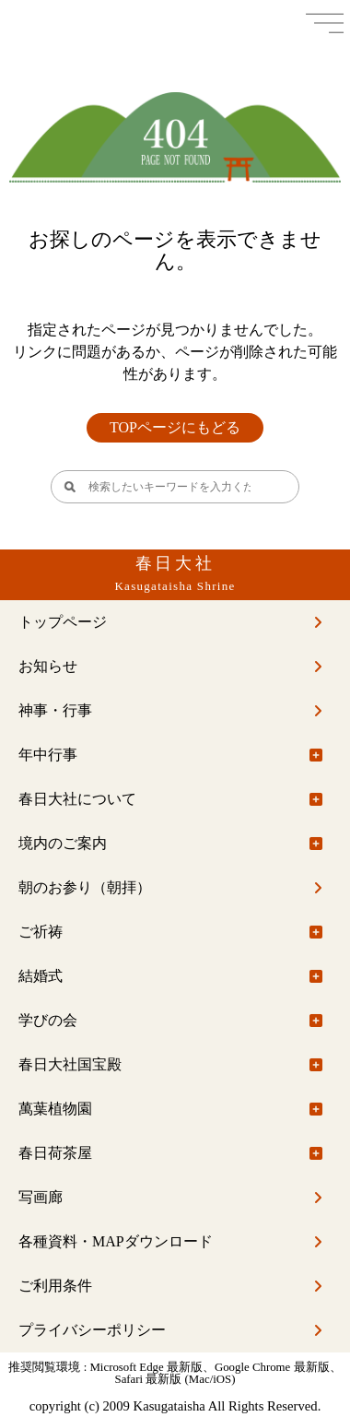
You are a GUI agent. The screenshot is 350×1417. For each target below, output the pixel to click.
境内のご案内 (62, 843)
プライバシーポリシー (92, 1330)
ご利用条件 (55, 1285)
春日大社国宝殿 (70, 1064)
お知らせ (47, 666)
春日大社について (77, 799)
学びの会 (47, 1020)
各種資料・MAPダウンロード (115, 1241)
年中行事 (47, 754)
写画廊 (40, 1197)
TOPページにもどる (175, 427)
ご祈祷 (40, 931)
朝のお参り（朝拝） (84, 887)
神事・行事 (55, 710)
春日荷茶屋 (55, 1153)
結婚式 (40, 976)
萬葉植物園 (55, 1108)
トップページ (62, 622)
